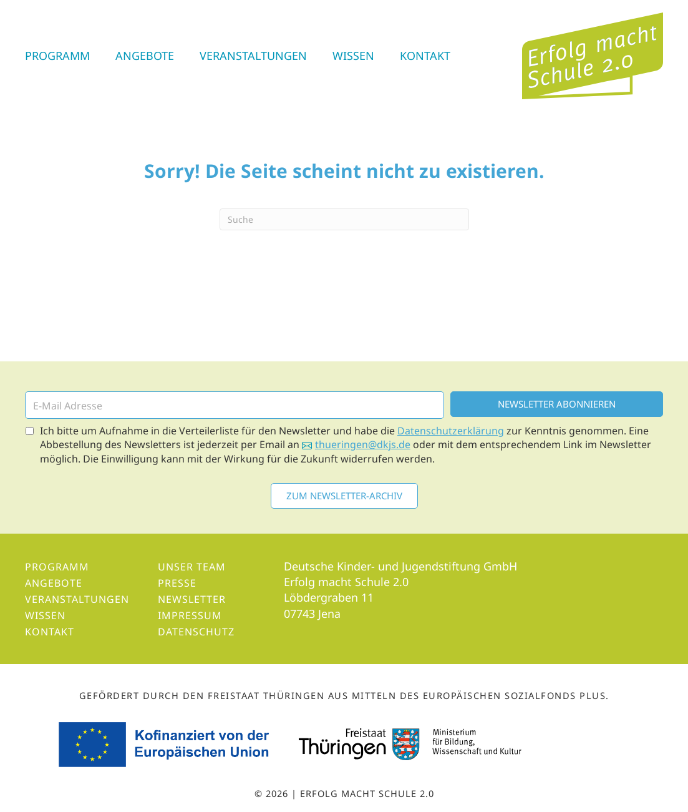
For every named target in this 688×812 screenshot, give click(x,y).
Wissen (353, 55)
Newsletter (192, 599)
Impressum (190, 615)
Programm (57, 55)
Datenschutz (196, 631)
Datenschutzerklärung (450, 431)
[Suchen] (344, 219)
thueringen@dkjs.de (362, 444)
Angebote (144, 55)
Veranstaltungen (253, 55)
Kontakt (425, 55)
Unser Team (192, 567)
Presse (177, 583)
